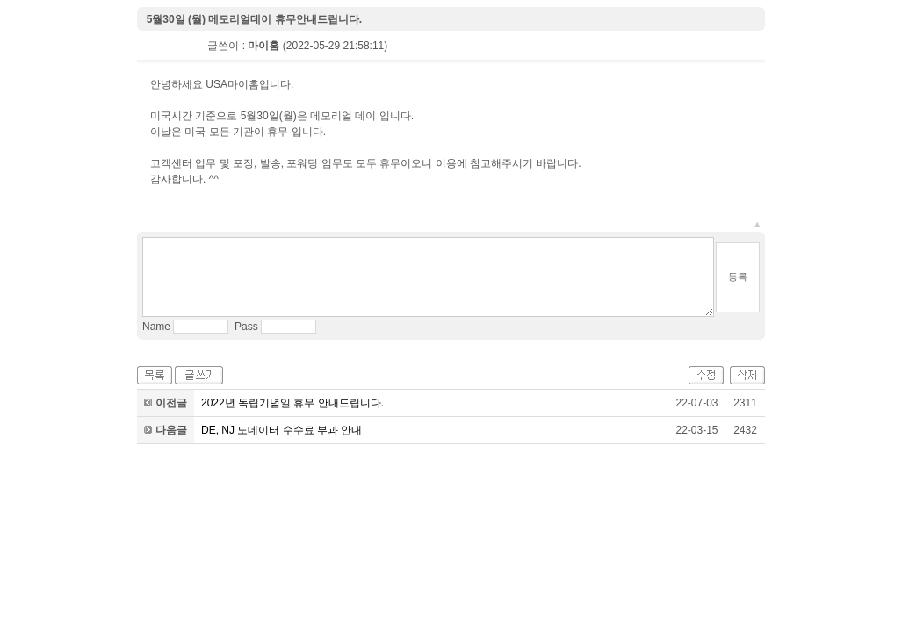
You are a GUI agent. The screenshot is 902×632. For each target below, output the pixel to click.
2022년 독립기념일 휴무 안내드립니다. (292, 403)
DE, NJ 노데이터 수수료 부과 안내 (281, 430)
